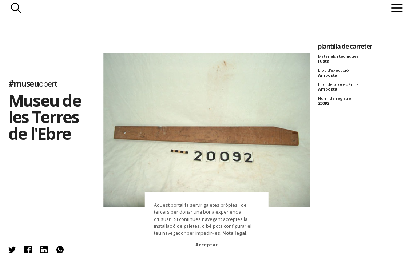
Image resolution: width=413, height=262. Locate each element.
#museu (32, 83)
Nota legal (234, 233)
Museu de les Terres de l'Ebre (44, 116)
